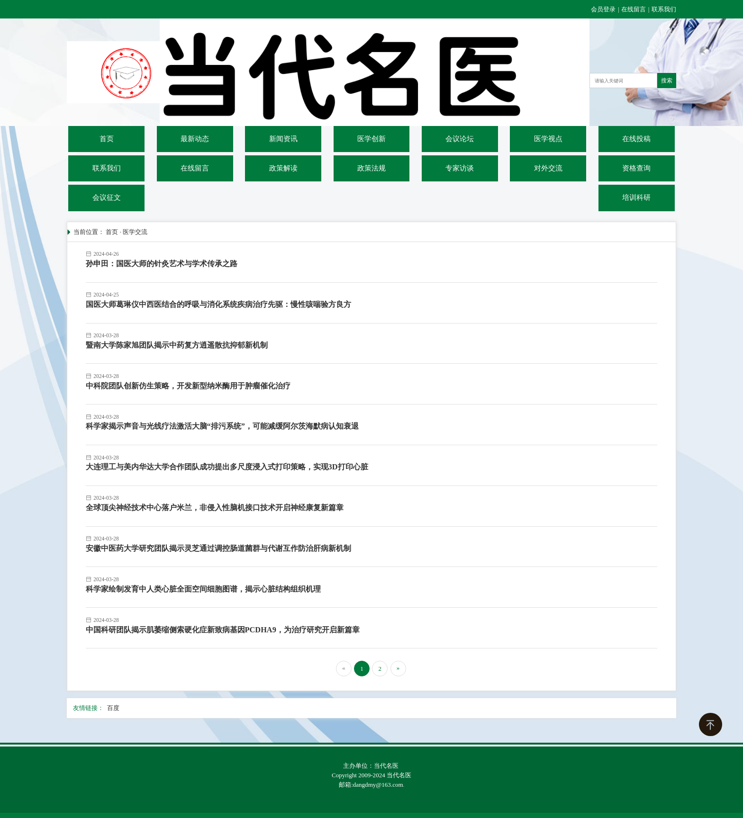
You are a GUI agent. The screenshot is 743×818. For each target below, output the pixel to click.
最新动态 (195, 139)
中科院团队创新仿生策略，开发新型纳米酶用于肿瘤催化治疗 (188, 385)
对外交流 (548, 168)
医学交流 (135, 231)
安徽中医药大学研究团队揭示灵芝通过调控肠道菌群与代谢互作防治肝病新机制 (218, 548)
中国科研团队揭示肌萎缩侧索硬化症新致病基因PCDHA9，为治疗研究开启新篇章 (223, 629)
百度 (113, 707)
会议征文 (106, 197)
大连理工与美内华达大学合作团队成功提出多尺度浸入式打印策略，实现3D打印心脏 (227, 466)
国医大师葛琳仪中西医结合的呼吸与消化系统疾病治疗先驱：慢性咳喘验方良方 (218, 304)
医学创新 (371, 139)
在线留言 (633, 9)
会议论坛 (459, 139)
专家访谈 (459, 168)
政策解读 (283, 168)
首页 (107, 139)
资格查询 (636, 168)
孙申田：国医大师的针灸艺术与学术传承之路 (161, 263)
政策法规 (371, 168)
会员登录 (604, 9)
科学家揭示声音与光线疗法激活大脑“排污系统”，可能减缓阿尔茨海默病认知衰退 (222, 426)
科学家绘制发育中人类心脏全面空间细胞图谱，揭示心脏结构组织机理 (203, 588)
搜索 (666, 80)
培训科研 (636, 197)
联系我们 (664, 9)
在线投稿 (636, 139)
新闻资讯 (283, 139)
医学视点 (548, 139)
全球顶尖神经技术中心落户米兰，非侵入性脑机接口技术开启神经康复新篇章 (215, 507)
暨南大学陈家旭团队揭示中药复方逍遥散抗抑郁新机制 (177, 345)
